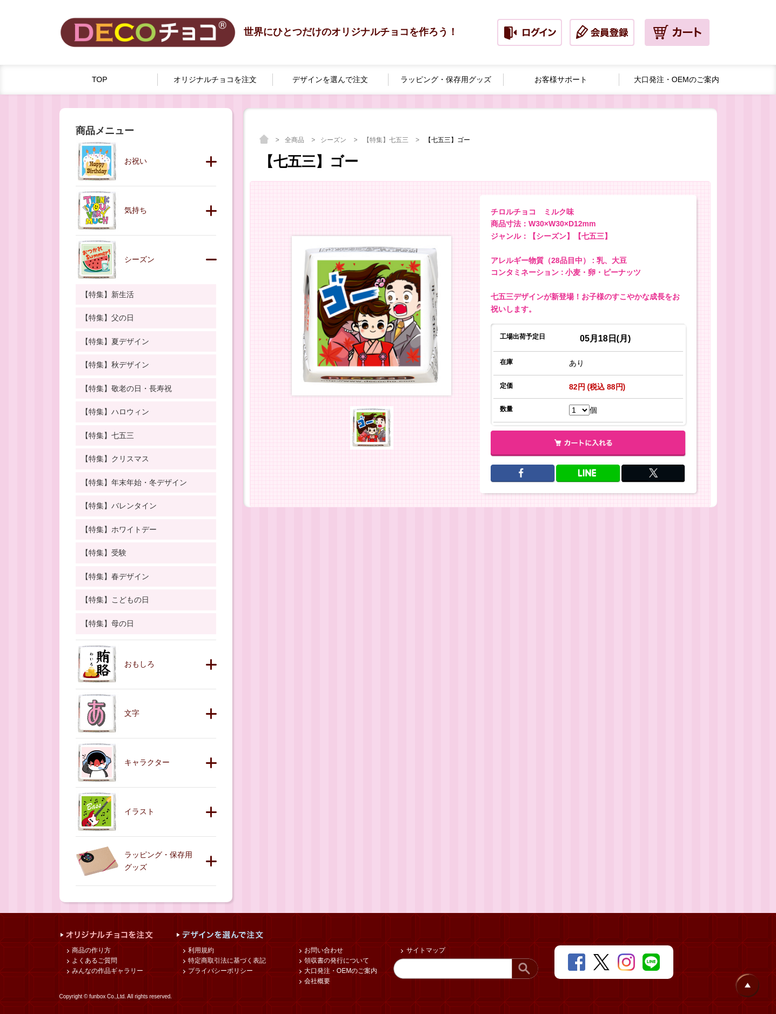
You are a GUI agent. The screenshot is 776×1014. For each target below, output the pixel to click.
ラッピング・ (445, 79)
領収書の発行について (336, 960)
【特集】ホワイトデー (119, 529)
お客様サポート (560, 79)
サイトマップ (424, 950)
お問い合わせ (323, 950)
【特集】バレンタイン (119, 505)
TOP (100, 79)
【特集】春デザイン (115, 576)
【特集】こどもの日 (115, 599)
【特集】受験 (103, 552)
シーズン (334, 140)
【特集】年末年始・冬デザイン (134, 482)
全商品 (295, 140)
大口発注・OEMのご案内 (340, 971)
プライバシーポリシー (219, 971)
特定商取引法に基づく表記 (226, 960)
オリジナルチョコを (215, 79)
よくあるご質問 (93, 960)
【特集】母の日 (107, 623)
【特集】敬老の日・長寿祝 (126, 388)
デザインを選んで (330, 79)
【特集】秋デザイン (115, 364)
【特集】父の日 (107, 317)
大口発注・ (676, 79)
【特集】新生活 (107, 294)
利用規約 (200, 950)
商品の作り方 (90, 950)
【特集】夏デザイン (115, 341)
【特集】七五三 (386, 140)
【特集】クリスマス (115, 458)
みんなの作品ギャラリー (106, 971)
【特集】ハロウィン (115, 411)
